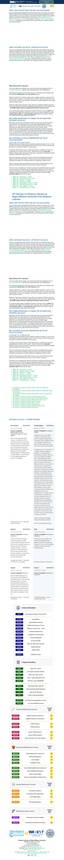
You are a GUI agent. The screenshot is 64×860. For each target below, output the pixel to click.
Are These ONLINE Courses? (36, 703)
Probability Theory (35, 763)
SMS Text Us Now (32, 850)
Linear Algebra (26, 19)
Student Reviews (35, 647)
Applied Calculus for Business (35, 715)
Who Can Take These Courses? (35, 644)
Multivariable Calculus (45, 17)
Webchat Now (37, 849)
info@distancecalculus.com (34, 846)
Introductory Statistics (35, 790)
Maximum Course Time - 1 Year (36, 628)
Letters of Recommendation (36, 695)
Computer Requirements (36, 631)
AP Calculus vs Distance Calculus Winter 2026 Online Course (30, 399)
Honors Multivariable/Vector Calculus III (35, 768)
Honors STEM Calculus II (35, 735)
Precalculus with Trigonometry (35, 794)
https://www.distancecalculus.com (35, 848)
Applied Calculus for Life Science (35, 718)
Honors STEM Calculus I (35, 732)
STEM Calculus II (35, 727)
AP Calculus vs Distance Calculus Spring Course (26, 404)
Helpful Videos (36, 650)
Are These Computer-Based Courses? (35, 700)
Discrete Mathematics (35, 802)
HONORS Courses (36, 654)
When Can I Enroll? (36, 668)
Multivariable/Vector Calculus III (35, 753)
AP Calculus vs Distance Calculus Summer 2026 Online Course (30, 398)
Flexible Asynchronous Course (35, 625)
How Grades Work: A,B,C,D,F (36, 686)
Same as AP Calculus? (36, 692)
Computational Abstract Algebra (35, 817)
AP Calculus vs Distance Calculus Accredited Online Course (29, 396)
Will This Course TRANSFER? (36, 681)
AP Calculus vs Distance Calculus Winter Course (26, 402)
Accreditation (35, 619)
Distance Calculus (29, 1)
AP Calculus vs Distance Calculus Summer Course (27, 401)
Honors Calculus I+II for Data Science (35, 738)
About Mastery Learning (36, 622)
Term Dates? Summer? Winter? (35, 671)
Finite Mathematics (35, 797)
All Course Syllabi (36, 640)
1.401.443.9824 (30, 849)
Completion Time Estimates (36, 634)
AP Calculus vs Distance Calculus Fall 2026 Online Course (29, 406)
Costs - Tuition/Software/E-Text (36, 678)
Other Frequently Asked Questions (35, 689)
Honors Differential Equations (35, 771)
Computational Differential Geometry (35, 822)
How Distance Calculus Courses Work (35, 614)
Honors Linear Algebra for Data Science (35, 777)
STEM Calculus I (35, 724)
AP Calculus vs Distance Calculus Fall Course (25, 407)
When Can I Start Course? (36, 674)
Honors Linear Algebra (35, 774)
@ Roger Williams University (31, 2)
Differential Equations (15, 19)
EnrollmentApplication (46, 2)
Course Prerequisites (36, 637)
